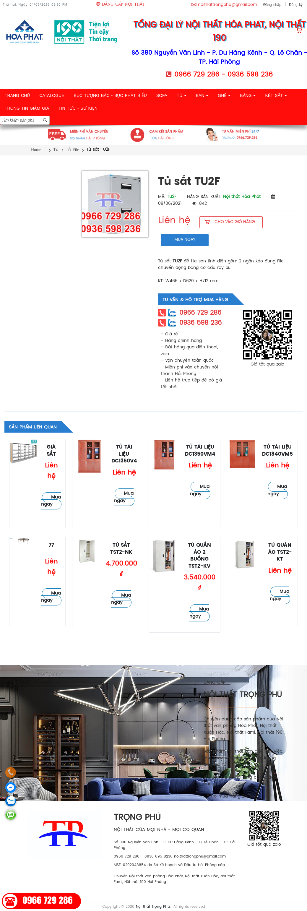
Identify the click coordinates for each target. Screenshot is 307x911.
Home (36, 149)
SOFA (161, 95)
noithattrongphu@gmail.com (227, 5)
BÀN (202, 95)
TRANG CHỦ (17, 95)
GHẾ (224, 95)
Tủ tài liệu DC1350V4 (124, 454)
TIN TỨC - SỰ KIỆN (78, 108)
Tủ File (72, 149)
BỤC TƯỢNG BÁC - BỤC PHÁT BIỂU (110, 95)
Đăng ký (296, 5)
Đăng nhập (272, 5)
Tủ (56, 149)
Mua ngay (51, 501)
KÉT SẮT (276, 95)
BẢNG (248, 95)
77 (51, 545)
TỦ (181, 95)
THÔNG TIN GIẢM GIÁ (27, 108)
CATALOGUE (51, 95)
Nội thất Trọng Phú (153, 907)
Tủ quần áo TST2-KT (280, 552)
